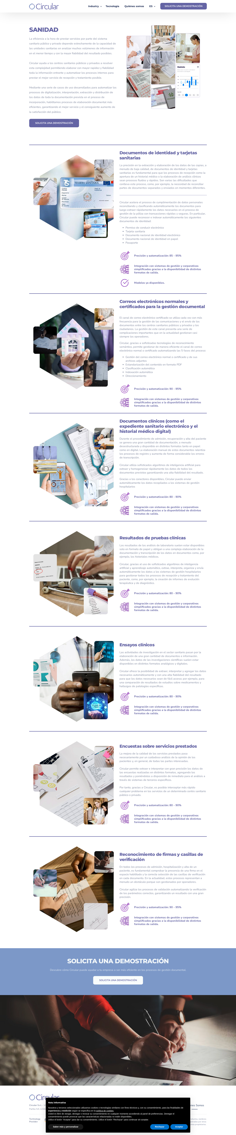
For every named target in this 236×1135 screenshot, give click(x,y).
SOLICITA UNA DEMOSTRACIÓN (183, 6)
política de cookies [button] (104, 1111)
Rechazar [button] (159, 1127)
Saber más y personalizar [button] (65, 1127)
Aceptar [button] (179, 1127)
